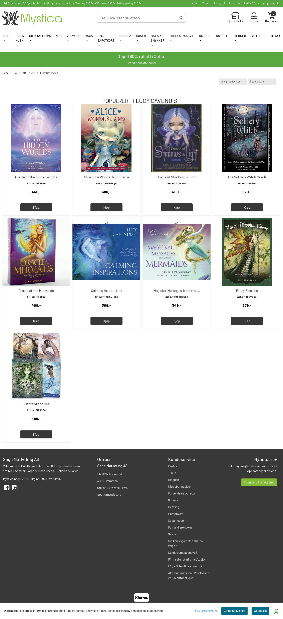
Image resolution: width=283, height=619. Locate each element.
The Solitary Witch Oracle (247, 177)
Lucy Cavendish (47, 73)
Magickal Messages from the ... (176, 290)
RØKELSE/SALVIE (181, 35)
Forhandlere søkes (180, 527)
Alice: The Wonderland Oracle (106, 177)
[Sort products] (262, 81)
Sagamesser (176, 520)
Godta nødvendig (234, 610)
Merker (240, 35)
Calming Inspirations (106, 290)
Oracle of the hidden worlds (36, 177)
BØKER (141, 35)
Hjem (195, 3)
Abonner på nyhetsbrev (259, 482)
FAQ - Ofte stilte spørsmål (261, 3)
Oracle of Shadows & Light (177, 177)
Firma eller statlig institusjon (187, 559)
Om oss (173, 500)
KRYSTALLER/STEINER (45, 35)
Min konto (174, 466)
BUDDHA (125, 35)
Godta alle (260, 610)
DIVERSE (205, 35)
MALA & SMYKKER (158, 38)
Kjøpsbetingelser (179, 486)
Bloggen (234, 3)
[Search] (141, 18)
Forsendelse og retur (181, 493)
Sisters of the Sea (36, 404)
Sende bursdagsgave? (182, 552)
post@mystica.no (109, 494)
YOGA (89, 35)
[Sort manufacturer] (233, 81)
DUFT (7, 35)
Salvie (172, 534)
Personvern (176, 513)
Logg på (219, 3)
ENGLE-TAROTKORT (106, 38)
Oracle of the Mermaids (36, 290)
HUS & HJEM (20, 38)
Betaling (173, 507)
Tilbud (206, 3)
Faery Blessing (247, 290)
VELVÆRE (73, 35)
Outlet (221, 35)
